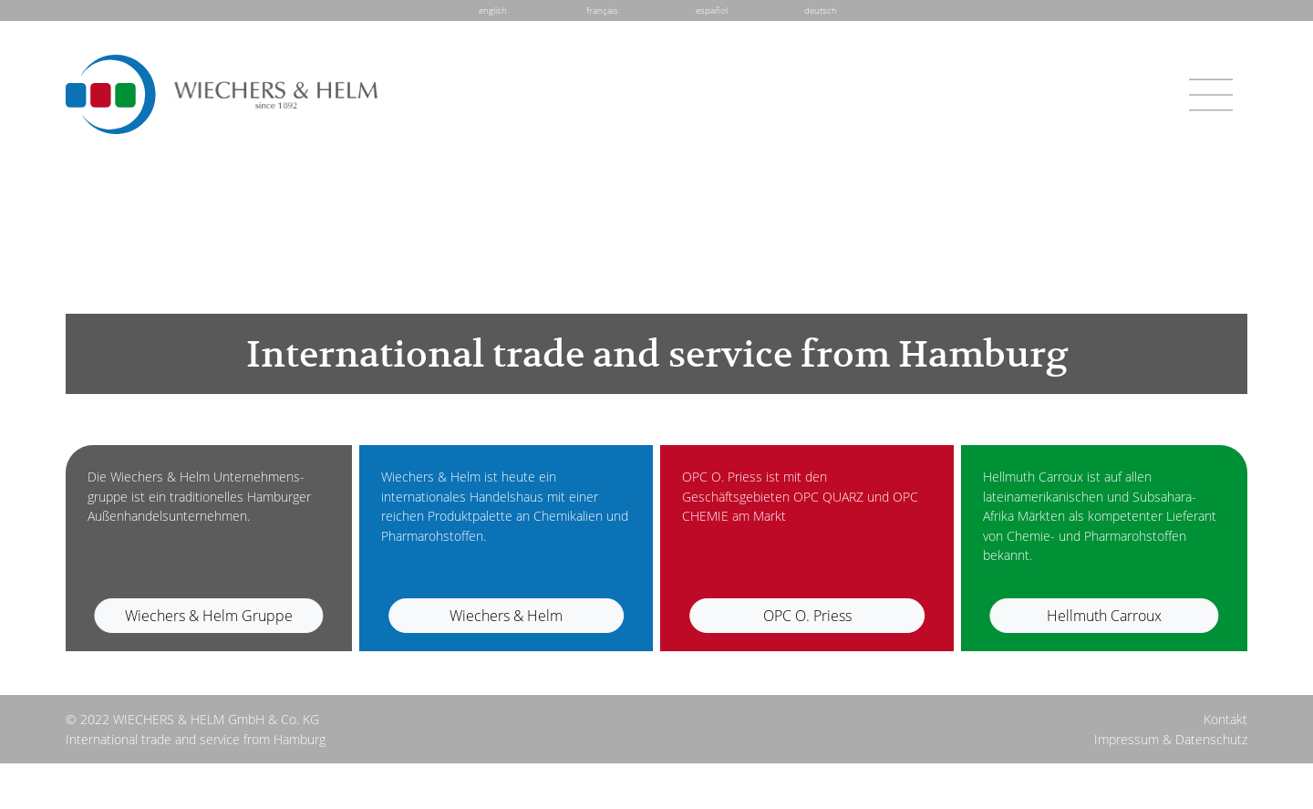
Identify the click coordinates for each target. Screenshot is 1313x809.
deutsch (820, 10)
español (712, 10)
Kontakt (1225, 719)
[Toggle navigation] (1210, 94)
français (602, 10)
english (493, 10)
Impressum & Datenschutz (1170, 739)
